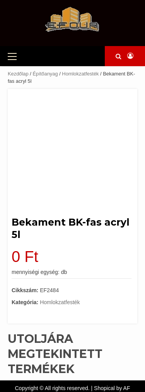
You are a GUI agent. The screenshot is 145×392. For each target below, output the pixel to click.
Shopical (104, 388)
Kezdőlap (18, 74)
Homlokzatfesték (80, 74)
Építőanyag (45, 74)
